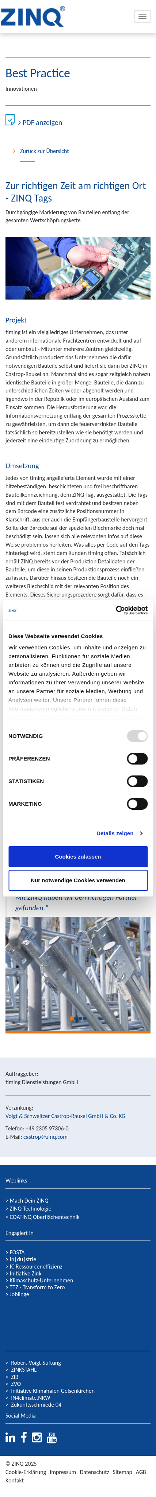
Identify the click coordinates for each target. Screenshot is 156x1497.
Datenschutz (94, 1472)
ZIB (14, 1376)
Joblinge (19, 1294)
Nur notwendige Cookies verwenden (78, 880)
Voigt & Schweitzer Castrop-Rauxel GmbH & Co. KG (65, 1116)
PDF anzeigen (42, 122)
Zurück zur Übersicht (44, 151)
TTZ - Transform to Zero (37, 1287)
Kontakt (14, 1480)
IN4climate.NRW (30, 1397)
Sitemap (122, 1472)
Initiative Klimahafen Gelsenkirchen (53, 1390)
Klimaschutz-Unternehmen (41, 1280)
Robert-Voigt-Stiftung (36, 1362)
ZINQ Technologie (31, 1208)
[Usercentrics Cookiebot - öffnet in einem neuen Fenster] (116, 610)
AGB (141, 1472)
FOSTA (17, 1252)
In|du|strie (23, 1259)
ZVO (16, 1383)
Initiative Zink (26, 1273)
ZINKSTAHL (24, 1369)
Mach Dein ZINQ (29, 1200)
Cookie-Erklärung (25, 1472)
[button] (16, 974)
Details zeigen (114, 833)
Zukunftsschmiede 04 (36, 1404)
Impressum (63, 1472)
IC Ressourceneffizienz (36, 1266)
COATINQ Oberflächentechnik (45, 1216)
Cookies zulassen (78, 856)
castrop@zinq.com (45, 1136)
